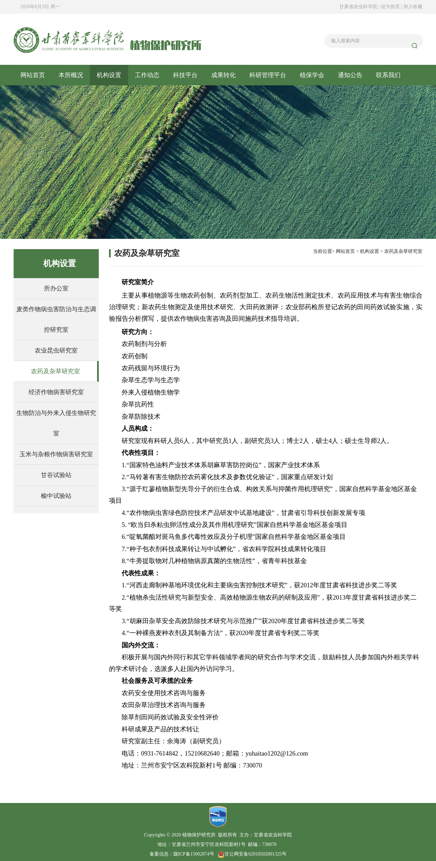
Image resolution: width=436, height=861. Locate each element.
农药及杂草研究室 (55, 371)
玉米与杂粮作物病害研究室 (56, 454)
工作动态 (147, 75)
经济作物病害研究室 (56, 392)
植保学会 (312, 75)
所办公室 (56, 288)
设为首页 (391, 6)
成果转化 (223, 75)
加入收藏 (412, 6)
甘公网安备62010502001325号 (252, 854)
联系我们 (388, 75)
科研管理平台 (267, 75)
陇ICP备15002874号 (193, 854)
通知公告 (350, 75)
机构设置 (109, 75)
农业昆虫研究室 (56, 350)
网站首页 (32, 75)
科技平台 (185, 75)
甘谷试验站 (56, 475)
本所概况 (71, 75)
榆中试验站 (56, 495)
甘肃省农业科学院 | (359, 6)
